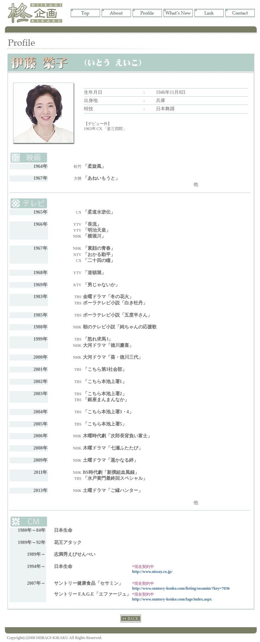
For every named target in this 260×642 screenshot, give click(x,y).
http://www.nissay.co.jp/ (152, 571)
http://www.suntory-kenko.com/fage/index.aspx (172, 599)
